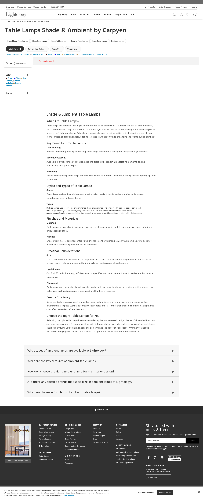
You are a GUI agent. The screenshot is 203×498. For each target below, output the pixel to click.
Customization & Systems (75, 447)
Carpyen (114, 30)
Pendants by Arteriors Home (126, 456)
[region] (101, 492)
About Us (96, 429)
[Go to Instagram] (162, 459)
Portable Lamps (130, 41)
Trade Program (181, 7)
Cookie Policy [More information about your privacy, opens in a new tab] (69, 495)
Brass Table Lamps (110, 41)
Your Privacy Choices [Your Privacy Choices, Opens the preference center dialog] (146, 492)
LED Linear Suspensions (124, 463)
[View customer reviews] (174, 459)
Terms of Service (155, 450)
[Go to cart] (194, 14)
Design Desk (69, 429)
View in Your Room (72, 450)
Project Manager (71, 436)
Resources (69, 464)
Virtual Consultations (73, 433)
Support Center (39, 7)
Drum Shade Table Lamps (19, 41)
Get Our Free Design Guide (18, 461)
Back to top (101, 410)
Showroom (10, 7)
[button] (15, 55)
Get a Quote (44, 457)
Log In (194, 7)
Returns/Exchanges (46, 433)
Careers (95, 440)
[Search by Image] (181, 15)
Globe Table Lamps (43, 41)
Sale (133, 15)
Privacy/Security (45, 440)
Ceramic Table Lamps (87, 41)
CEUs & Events (70, 443)
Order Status (44, 447)
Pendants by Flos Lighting (125, 460)
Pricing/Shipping (45, 436)
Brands (107, 15)
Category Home (10, 21)
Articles (118, 429)
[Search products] (174, 14)
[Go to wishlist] (188, 14)
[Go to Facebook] (149, 459)
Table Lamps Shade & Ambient (39, 21)
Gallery (118, 433)
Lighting (62, 15)
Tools (67, 460)
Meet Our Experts (99, 436)
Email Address (153, 442)
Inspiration (121, 15)
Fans (73, 15)
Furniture (85, 15)
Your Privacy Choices (47, 444)
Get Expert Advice (46, 460)
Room (96, 15)
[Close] (199, 492)
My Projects (150, 7)
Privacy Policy (192, 447)
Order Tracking (165, 7)
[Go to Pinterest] (155, 459)
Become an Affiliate (100, 443)
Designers (119, 440)
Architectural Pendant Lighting (127, 453)
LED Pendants (121, 449)
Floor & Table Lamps (23, 21)
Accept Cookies (165, 492)
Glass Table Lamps (65, 41)
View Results (27, 64)
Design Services (24, 7)
